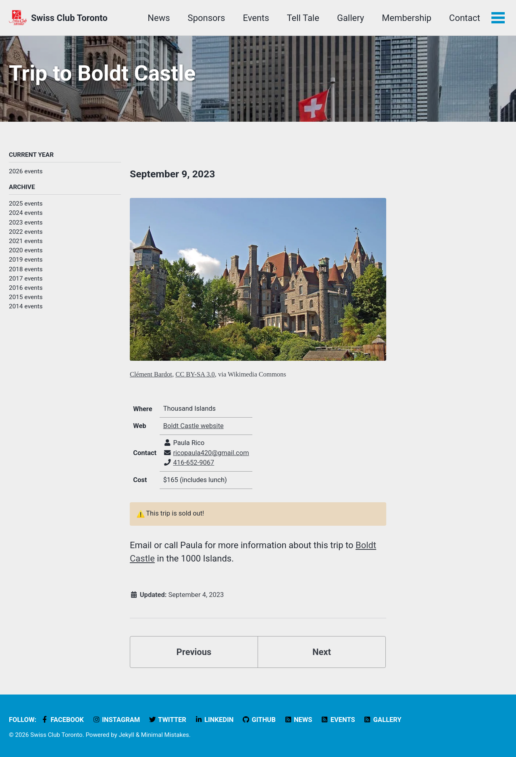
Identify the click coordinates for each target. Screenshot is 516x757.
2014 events (26, 306)
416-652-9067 (193, 462)
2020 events (26, 250)
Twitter (167, 720)
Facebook (62, 720)
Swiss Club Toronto (69, 18)
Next (321, 652)
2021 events (26, 241)
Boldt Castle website (193, 426)
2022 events (26, 231)
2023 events (26, 222)
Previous (194, 652)
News (159, 18)
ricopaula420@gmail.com (211, 453)
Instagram (116, 720)
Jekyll (126, 734)
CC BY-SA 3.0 (195, 374)
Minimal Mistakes (165, 734)
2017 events (26, 278)
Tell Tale (303, 18)
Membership (406, 18)
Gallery (350, 18)
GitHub (259, 720)
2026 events (26, 171)
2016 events (26, 287)
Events (256, 18)
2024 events (26, 212)
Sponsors (206, 18)
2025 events (26, 203)
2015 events (26, 297)
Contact (464, 18)
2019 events (26, 259)
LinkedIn (213, 720)
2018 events (26, 269)
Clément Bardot (151, 374)
